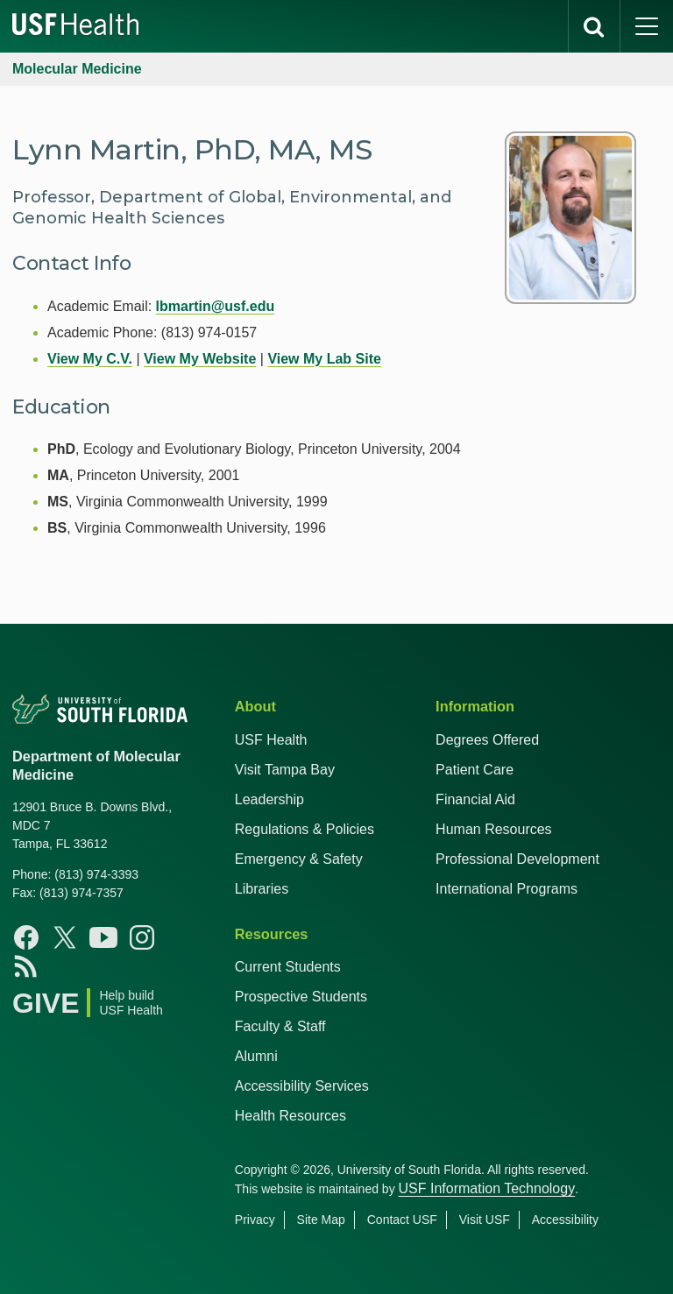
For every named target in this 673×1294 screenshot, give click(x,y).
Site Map (321, 1220)
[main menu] (646, 26)
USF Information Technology (487, 1188)
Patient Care (475, 769)
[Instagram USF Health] (142, 937)
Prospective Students (301, 996)
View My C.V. (89, 358)
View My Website (200, 358)
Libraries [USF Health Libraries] (261, 888)
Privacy (255, 1220)
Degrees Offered (487, 739)
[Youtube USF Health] (103, 937)
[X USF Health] (65, 937)
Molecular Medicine (77, 68)
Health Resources (290, 1115)
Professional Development (517, 859)
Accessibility (565, 1220)
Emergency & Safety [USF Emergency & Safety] (299, 859)
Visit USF (484, 1220)
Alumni (256, 1056)
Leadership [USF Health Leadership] (269, 799)
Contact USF (402, 1220)
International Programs (506, 888)
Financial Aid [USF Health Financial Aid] (475, 799)
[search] (594, 26)
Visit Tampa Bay (285, 769)
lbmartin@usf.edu (215, 306)
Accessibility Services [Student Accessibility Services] (302, 1085)
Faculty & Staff (280, 1026)
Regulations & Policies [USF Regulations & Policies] (304, 829)
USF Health (271, 739)
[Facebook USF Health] (26, 937)
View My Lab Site (324, 358)
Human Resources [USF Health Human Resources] (494, 829)
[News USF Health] (26, 965)
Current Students (288, 966)
